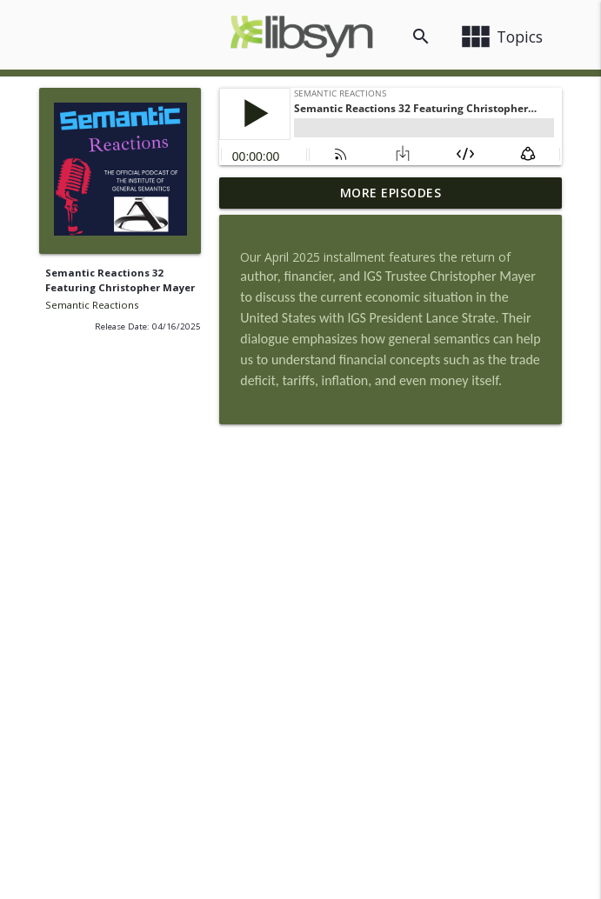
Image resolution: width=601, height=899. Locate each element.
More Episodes (391, 192)
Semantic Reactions (91, 304)
